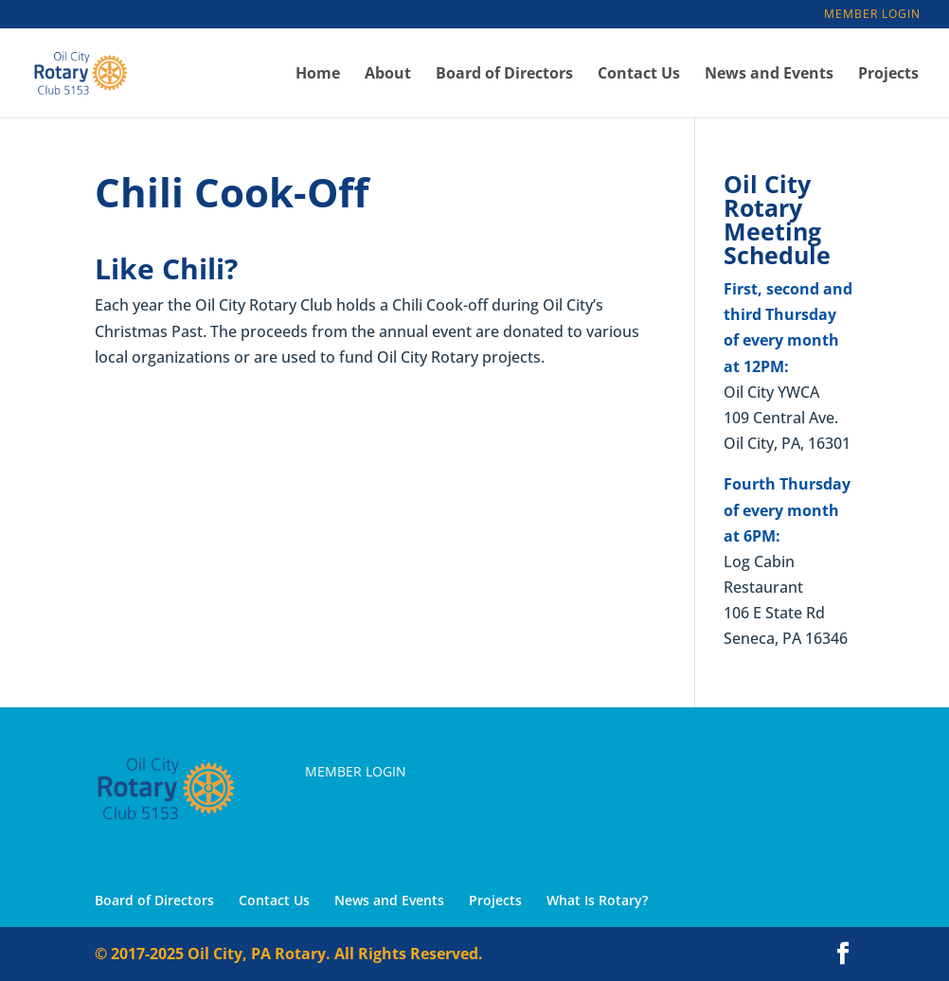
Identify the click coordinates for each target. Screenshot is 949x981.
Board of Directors (504, 74)
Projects (888, 74)
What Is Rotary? (597, 900)
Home (317, 74)
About (388, 74)
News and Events (769, 74)
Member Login (872, 15)
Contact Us (639, 74)
